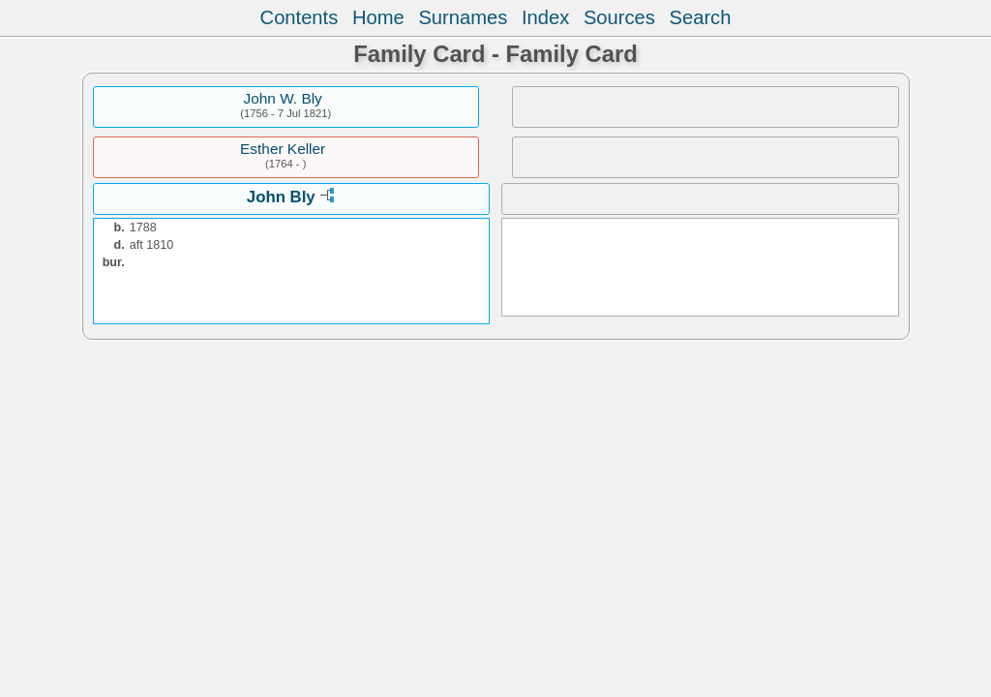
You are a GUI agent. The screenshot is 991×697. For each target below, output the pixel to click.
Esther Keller (282, 148)
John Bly (281, 197)
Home (378, 17)
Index (545, 17)
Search (701, 17)
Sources (619, 17)
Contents (299, 17)
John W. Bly (283, 98)
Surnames (462, 17)
